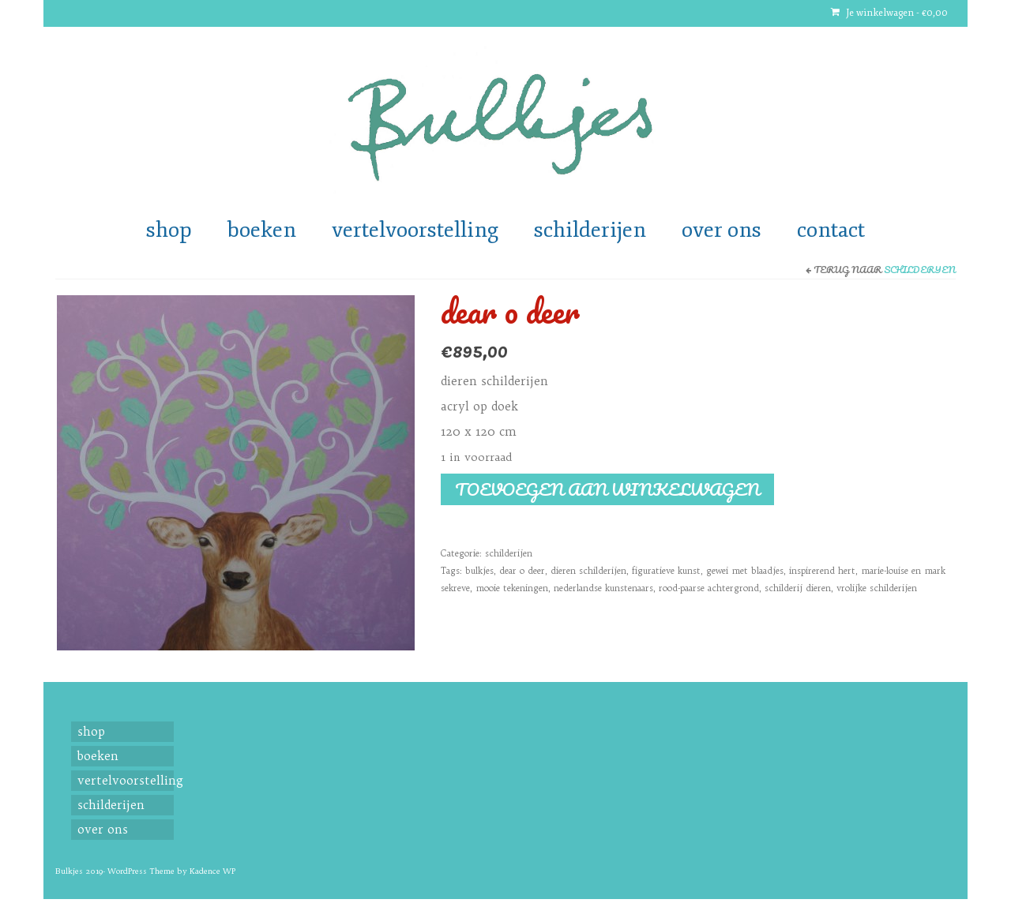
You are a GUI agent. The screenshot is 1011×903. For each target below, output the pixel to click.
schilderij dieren (798, 588)
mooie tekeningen (511, 588)
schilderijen (920, 269)
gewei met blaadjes (745, 570)
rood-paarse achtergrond (709, 588)
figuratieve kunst (666, 570)
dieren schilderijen (588, 570)
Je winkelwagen (889, 13)
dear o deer (522, 570)
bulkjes (479, 570)
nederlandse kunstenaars (603, 588)
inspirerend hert (822, 570)
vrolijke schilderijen (876, 588)
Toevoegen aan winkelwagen (607, 489)
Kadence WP (212, 871)
